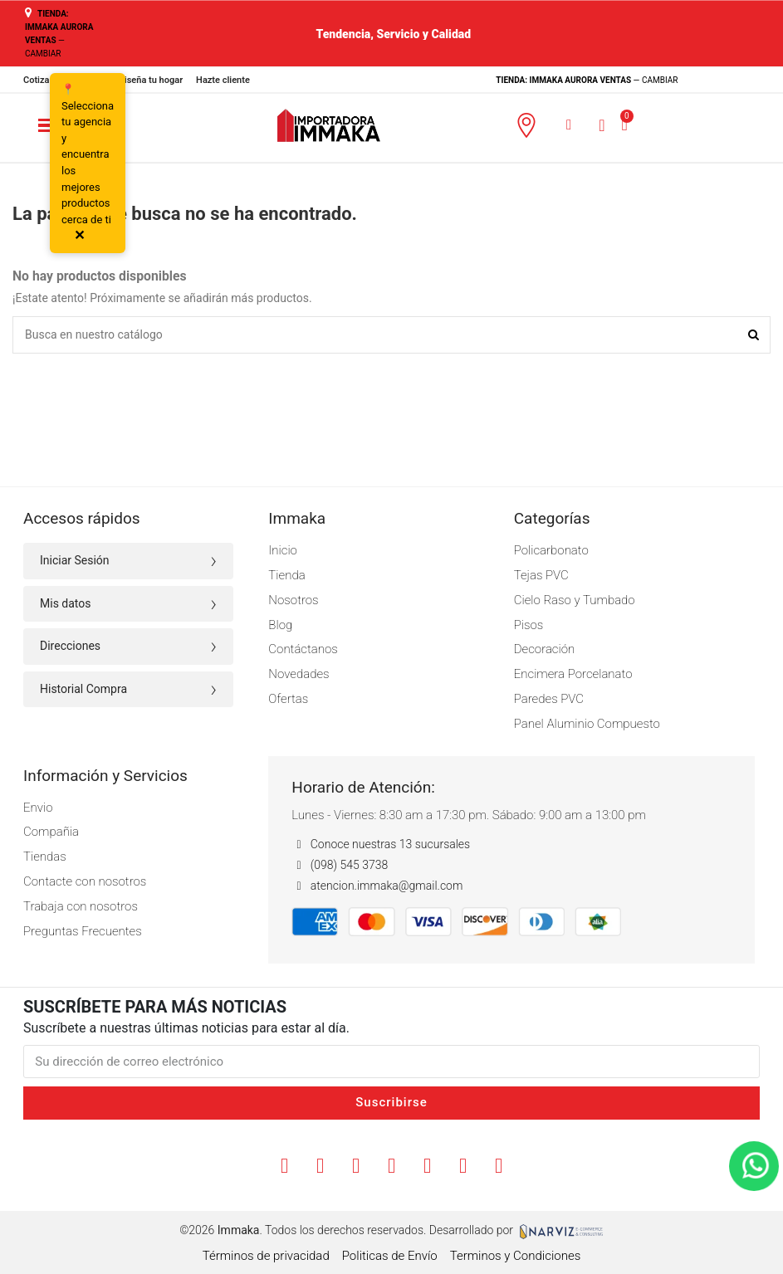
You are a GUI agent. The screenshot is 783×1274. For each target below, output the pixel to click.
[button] (568, 124)
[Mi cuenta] (601, 124)
